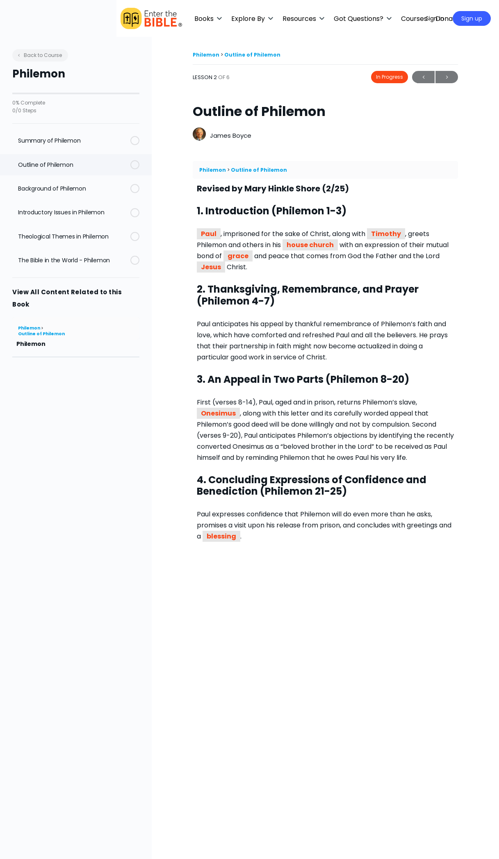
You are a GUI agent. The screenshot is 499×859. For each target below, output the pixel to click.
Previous (423, 77)
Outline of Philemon (41, 334)
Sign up (471, 18)
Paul (208, 234)
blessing (221, 536)
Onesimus (218, 413)
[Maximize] (408, 18)
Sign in (435, 18)
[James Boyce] (199, 135)
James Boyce (230, 135)
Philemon (29, 328)
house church (310, 245)
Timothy (386, 234)
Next (446, 77)
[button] (244, 18)
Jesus (211, 267)
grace (238, 256)
